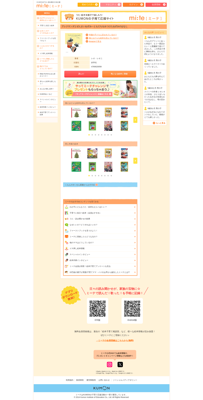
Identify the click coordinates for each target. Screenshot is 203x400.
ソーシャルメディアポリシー (125, 380)
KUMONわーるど (46, 94)
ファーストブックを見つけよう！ (81, 231)
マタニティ (111, 4)
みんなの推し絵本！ (47, 89)
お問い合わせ (104, 380)
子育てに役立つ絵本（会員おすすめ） (83, 213)
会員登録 (156, 4)
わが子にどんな (86, 207)
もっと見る (160, 123)
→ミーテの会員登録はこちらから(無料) (115, 340)
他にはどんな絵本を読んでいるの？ (104, 38)
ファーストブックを (48, 39)
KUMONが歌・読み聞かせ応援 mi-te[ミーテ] (49, 4)
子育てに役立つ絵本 (47, 25)
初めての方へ (88, 4)
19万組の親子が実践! (97, 272)
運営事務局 (91, 380)
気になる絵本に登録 (119, 74)
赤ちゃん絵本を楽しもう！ (48, 82)
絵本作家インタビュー (76, 260)
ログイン (133, 4)
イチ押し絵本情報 (75, 248)
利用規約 (69, 380)
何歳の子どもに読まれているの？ (103, 35)
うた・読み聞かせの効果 (77, 219)
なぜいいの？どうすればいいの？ (81, 225)
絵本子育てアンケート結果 (48, 113)
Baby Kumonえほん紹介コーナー (47, 75)
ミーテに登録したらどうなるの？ (81, 237)
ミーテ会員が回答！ (88, 266)
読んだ (81, 74)
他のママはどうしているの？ (79, 242)
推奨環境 (80, 380)
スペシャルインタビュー (77, 254)
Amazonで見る (95, 41)
